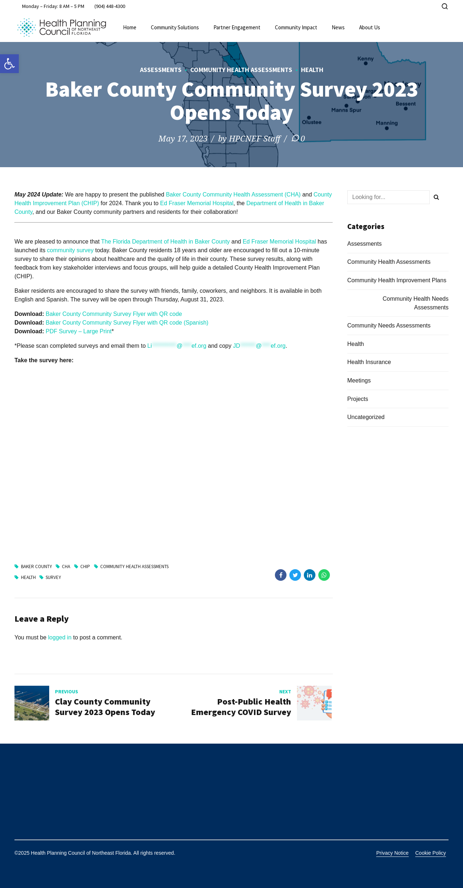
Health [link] (312, 69)
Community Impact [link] (296, 27)
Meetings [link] (359, 380)
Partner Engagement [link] (236, 27)
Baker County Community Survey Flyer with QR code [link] (114, 314)
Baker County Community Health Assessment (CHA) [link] (233, 194)
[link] (9, 63)
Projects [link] (357, 399)
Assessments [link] (161, 69)
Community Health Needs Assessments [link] (416, 303)
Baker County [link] (36, 566)
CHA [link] (66, 566)
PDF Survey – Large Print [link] (78, 331)
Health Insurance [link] (369, 362)
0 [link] (303, 138)
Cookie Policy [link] (430, 853)
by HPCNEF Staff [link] (249, 138)
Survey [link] (53, 577)
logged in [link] (60, 637)
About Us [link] (369, 27)
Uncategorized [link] (366, 417)
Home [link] (129, 27)
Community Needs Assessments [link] (388, 325)
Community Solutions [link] (175, 27)
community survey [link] (70, 250)
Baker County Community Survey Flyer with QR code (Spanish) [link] (127, 323)
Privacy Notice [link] (392, 853)
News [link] (338, 27)
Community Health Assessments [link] (241, 69)
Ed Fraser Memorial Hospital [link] (197, 203)
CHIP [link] (85, 566)
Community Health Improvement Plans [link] (396, 280)
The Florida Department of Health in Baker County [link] (165, 241)
